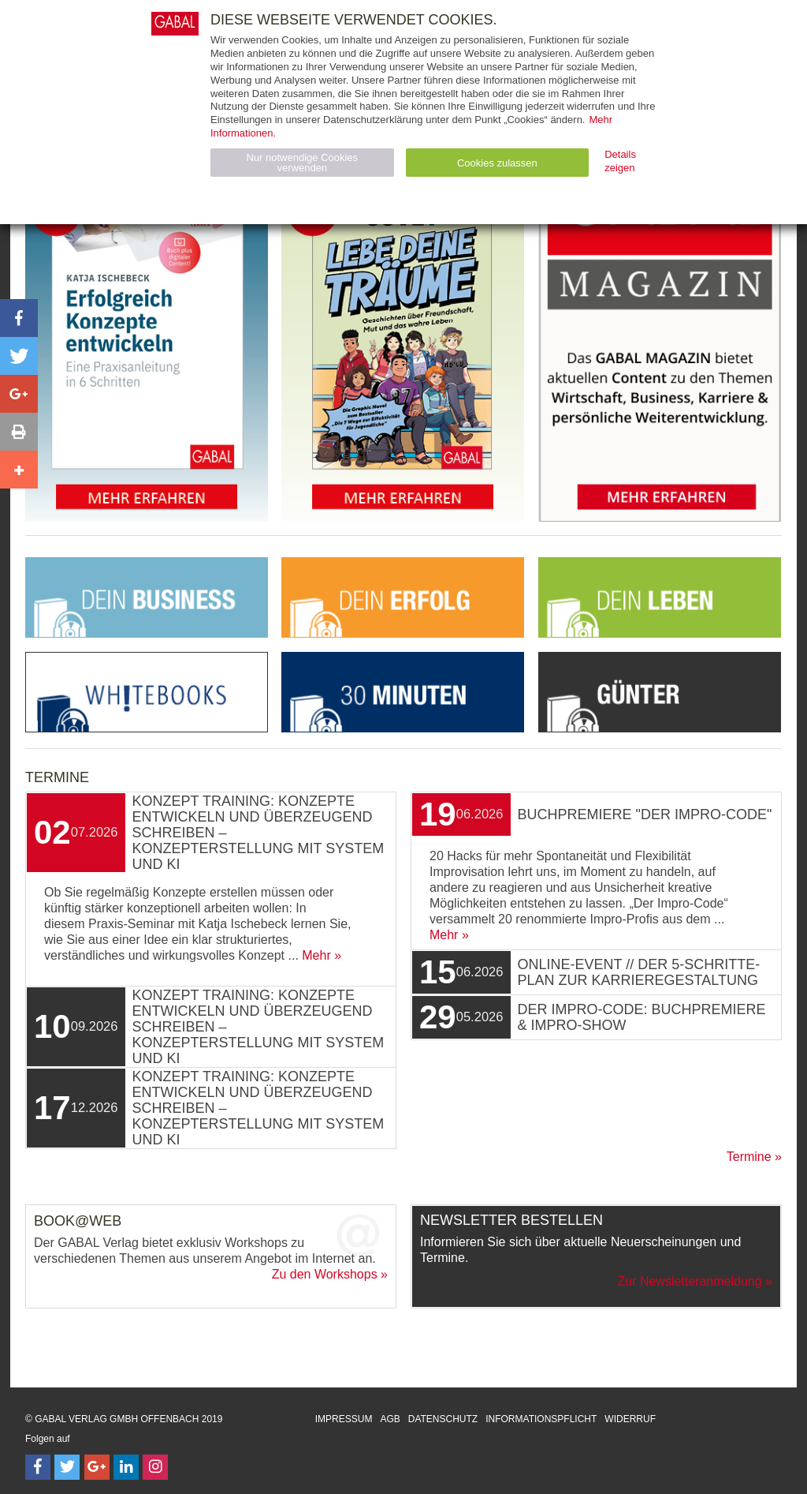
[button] (19, 318)
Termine (749, 1156)
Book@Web (77, 1221)
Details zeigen (620, 161)
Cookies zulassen (497, 163)
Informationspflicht (541, 1419)
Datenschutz (443, 1419)
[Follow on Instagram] (155, 1467)
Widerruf (630, 1419)
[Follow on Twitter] (67, 1467)
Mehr (316, 955)
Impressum (344, 1419)
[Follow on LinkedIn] (126, 1467)
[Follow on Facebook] (37, 1467)
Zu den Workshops (324, 1274)
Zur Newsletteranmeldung (689, 1281)
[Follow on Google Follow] (97, 1467)
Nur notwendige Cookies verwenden (302, 163)
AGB (390, 1419)
